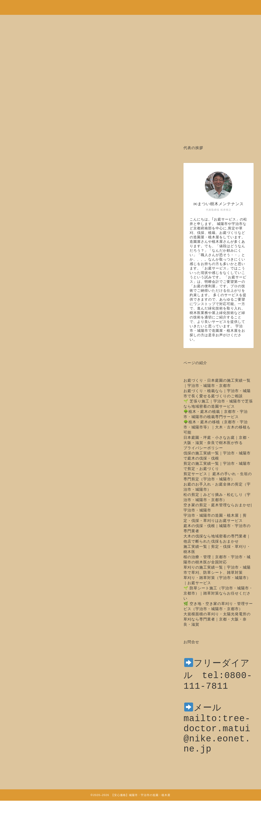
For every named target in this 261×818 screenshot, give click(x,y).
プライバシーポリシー (203, 448)
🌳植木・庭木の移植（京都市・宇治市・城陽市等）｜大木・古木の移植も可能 (217, 427)
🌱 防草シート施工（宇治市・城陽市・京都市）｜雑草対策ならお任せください (218, 593)
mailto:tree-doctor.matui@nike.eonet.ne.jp (216, 743)
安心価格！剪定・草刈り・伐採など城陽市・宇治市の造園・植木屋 (130, 4)
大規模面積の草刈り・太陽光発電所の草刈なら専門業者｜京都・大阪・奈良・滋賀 (217, 619)
